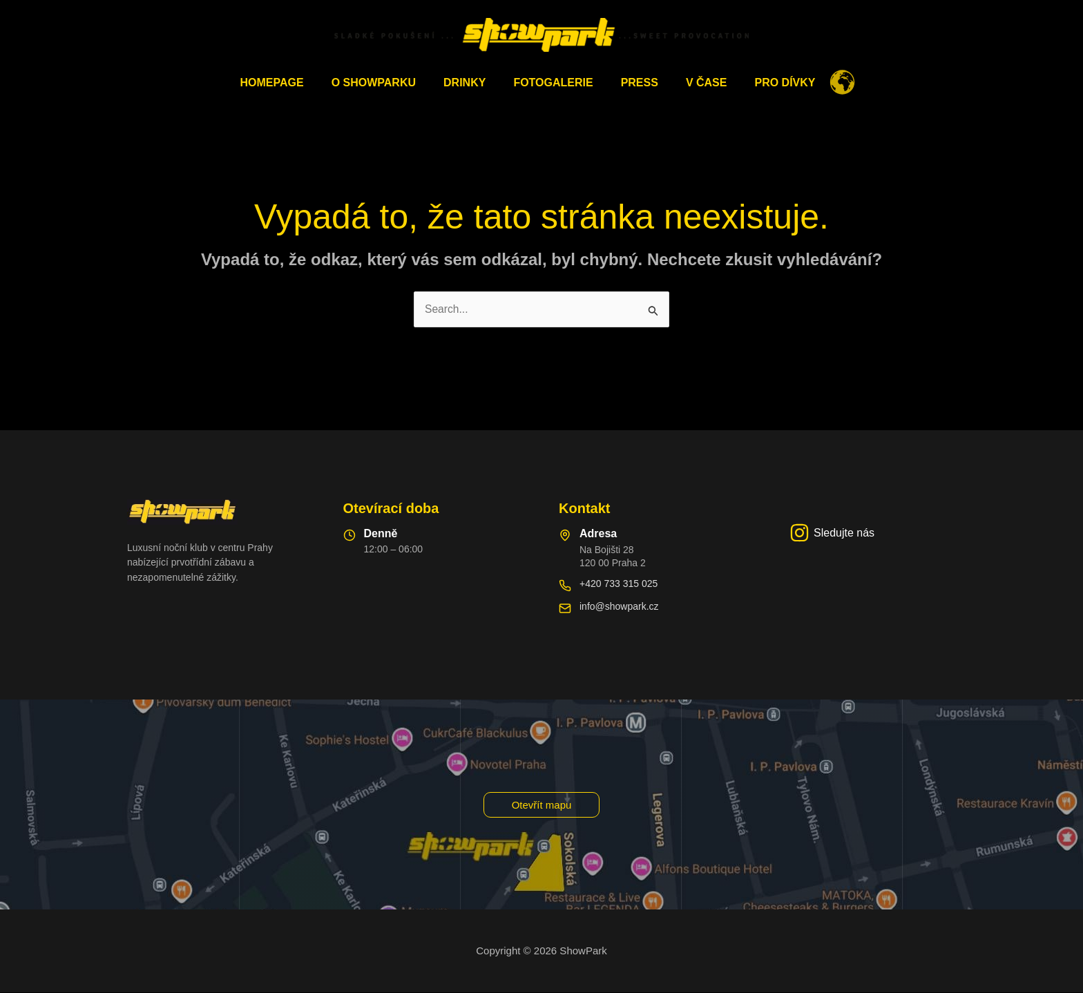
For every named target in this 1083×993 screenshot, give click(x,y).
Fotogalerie (553, 82)
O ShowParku (385, 82)
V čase (695, 82)
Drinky (470, 82)
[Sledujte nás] (832, 533)
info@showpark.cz (619, 607)
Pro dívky (768, 82)
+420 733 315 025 (618, 584)
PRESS (634, 82)
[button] (541, 805)
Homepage (288, 82)
